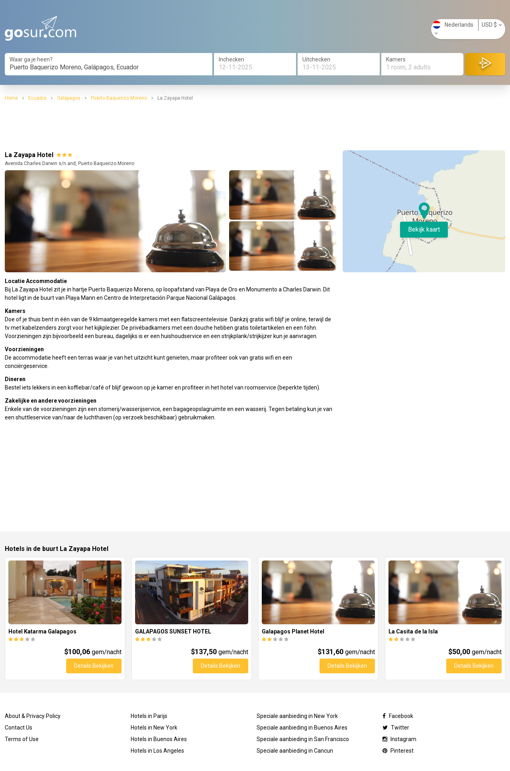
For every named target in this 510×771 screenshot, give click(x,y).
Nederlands (453, 28)
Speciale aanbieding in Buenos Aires (302, 727)
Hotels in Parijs (149, 716)
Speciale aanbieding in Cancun (295, 750)
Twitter (395, 727)
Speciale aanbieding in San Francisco (303, 739)
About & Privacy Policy (33, 716)
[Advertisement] (255, 126)
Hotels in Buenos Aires (159, 739)
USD (492, 25)
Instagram (399, 739)
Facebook (397, 716)
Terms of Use (22, 739)
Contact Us (18, 727)
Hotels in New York (154, 727)
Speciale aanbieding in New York (297, 716)
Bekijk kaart (424, 229)
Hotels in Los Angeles (157, 750)
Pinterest (398, 750)
